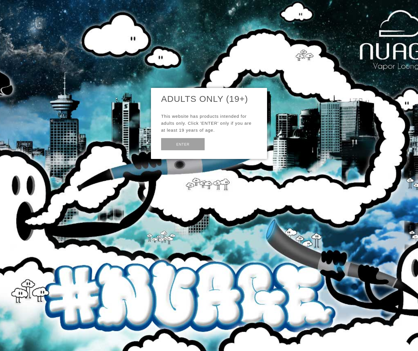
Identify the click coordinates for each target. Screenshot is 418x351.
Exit (219, 143)
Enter (183, 144)
